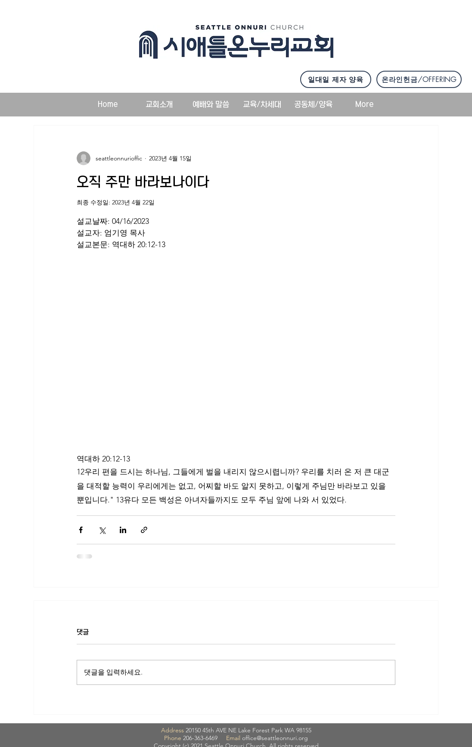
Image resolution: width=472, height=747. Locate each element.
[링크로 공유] (144, 530)
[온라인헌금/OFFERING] (419, 79)
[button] (159, 104)
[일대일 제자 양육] (335, 79)
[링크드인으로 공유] (123, 530)
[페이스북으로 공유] (81, 530)
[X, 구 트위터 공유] (102, 530)
